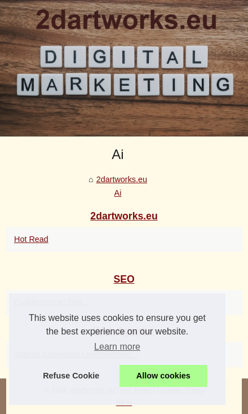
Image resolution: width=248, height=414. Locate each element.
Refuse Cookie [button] (71, 375)
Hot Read (31, 239)
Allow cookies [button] (163, 375)
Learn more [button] (117, 346)
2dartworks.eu (121, 179)
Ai (118, 192)
